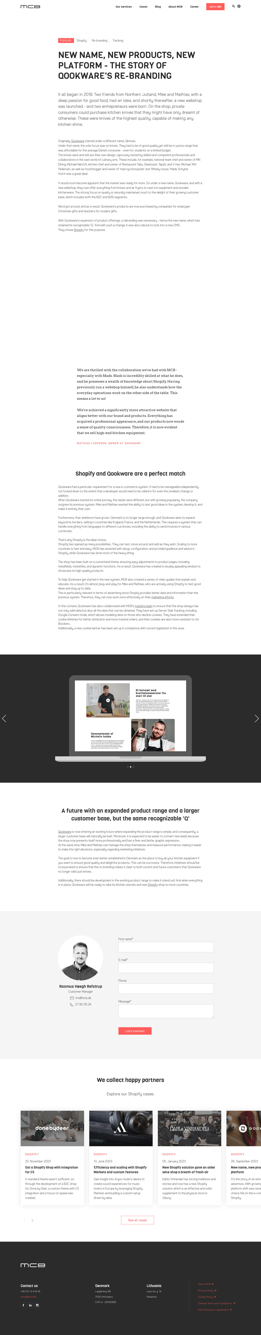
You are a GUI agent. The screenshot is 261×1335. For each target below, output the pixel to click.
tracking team (143, 606)
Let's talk (215, 6)
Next (32, 1220)
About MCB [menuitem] (204, 1284)
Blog (158, 6)
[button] (257, 718)
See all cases (137, 1220)
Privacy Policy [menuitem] (206, 1290)
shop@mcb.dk (28, 1296)
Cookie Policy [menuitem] (205, 1296)
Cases (143, 6)
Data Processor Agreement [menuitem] (213, 1309)
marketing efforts (162, 597)
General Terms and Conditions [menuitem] (215, 1303)
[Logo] (30, 6)
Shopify (79, 230)
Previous (24, 1220)
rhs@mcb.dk (83, 998)
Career (194, 6)
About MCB (175, 6)
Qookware (77, 141)
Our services (124, 6)
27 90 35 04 (83, 1004)
